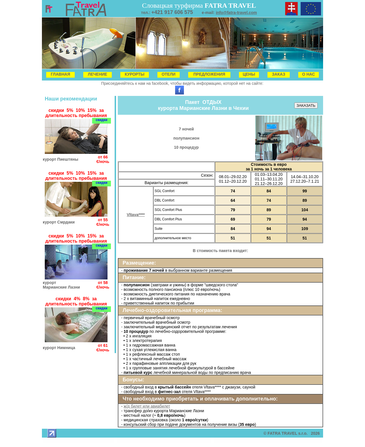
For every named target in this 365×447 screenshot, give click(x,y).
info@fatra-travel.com (236, 12)
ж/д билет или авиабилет (147, 406)
